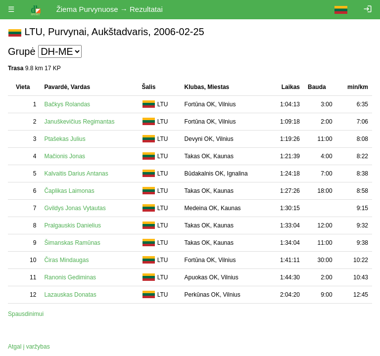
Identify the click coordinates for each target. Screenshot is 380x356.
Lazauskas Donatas (70, 294)
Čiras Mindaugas (66, 260)
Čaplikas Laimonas (69, 190)
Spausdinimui (26, 314)
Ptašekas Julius (64, 138)
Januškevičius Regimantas (79, 121)
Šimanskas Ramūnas (72, 242)
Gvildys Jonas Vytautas (74, 208)
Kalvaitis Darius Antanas (76, 173)
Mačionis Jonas (64, 156)
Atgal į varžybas (29, 346)
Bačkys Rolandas (67, 104)
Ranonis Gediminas (70, 277)
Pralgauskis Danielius (72, 225)
